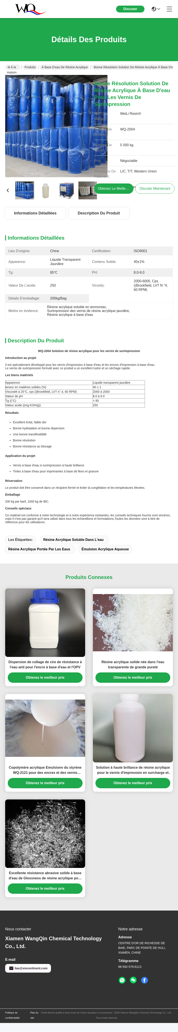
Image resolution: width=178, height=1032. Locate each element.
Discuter (130, 9)
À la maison (12, 67)
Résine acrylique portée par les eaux (39, 549)
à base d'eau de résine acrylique (64, 67)
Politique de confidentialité (12, 1015)
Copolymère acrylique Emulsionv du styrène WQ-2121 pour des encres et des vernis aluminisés (45, 770)
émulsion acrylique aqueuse (105, 549)
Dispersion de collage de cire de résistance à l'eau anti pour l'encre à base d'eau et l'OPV (45, 664)
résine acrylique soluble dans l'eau (73, 540)
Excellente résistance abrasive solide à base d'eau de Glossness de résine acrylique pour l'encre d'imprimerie (45, 876)
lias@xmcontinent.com (28, 968)
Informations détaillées (35, 213)
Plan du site (34, 1015)
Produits (30, 67)
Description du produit (99, 213)
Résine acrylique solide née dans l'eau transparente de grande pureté (132, 664)
